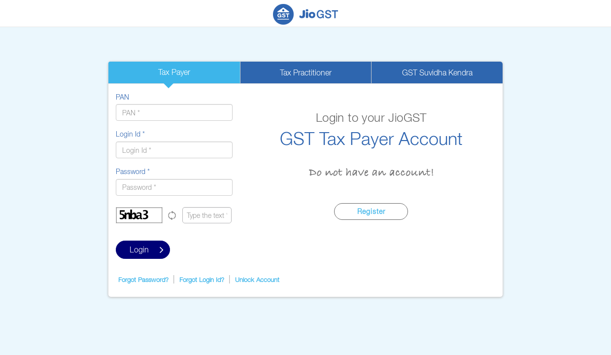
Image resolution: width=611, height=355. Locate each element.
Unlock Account (257, 280)
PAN (122, 97)
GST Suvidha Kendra (437, 72)
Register (371, 211)
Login (147, 249)
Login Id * (130, 134)
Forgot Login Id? (201, 280)
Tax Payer (174, 72)
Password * (133, 171)
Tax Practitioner (306, 72)
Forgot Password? (143, 280)
